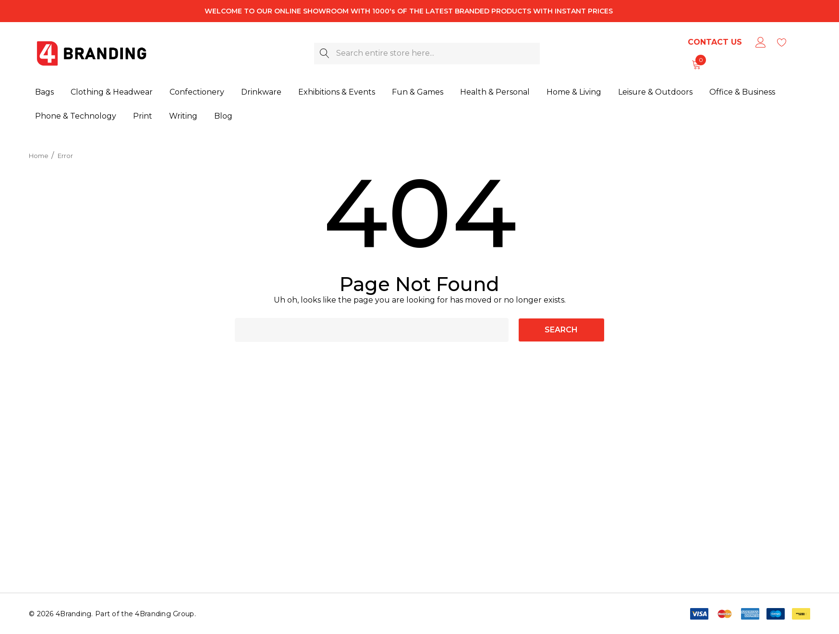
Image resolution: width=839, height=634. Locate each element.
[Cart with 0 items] (695, 64)
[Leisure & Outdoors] (655, 92)
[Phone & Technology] (75, 115)
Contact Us (715, 42)
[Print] (142, 115)
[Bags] (44, 92)
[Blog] (223, 114)
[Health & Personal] (495, 92)
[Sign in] (760, 42)
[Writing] (183, 115)
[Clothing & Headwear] (112, 92)
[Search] (325, 53)
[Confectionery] (197, 92)
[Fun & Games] (417, 92)
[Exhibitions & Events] (336, 92)
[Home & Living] (574, 92)
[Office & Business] (742, 91)
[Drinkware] (261, 92)
